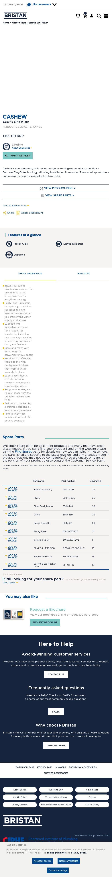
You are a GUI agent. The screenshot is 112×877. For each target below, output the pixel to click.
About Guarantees (21, 148)
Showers (60, 767)
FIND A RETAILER (17, 155)
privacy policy (78, 853)
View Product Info (58, 188)
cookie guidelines (56, 853)
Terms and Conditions (56, 797)
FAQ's (56, 711)
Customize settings (58, 870)
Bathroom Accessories (83, 767)
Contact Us (56, 674)
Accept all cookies (42, 861)
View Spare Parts (58, 195)
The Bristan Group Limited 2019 (92, 835)
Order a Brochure (32, 212)
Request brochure (45, 622)
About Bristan (20, 790)
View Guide (9, 583)
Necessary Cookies (68, 861)
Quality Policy (92, 805)
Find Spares (23, 451)
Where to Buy (56, 790)
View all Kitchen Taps (14, 206)
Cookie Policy (20, 797)
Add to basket (12, 489)
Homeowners (39, 4)
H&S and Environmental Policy (56, 805)
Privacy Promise (19, 805)
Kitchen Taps (44, 767)
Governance (92, 790)
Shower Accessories (56, 773)
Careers (92, 797)
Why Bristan (56, 745)
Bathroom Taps (25, 767)
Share (11, 212)
